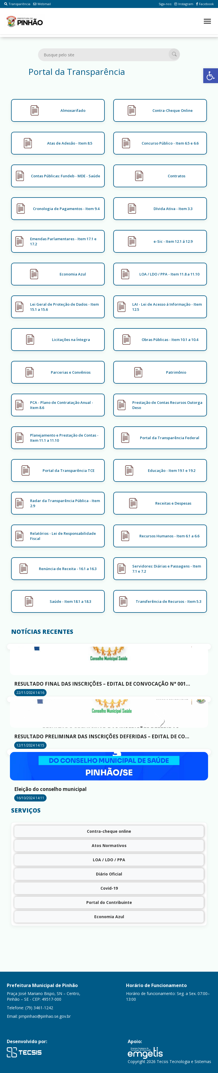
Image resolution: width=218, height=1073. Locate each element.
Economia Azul (109, 916)
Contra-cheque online (109, 831)
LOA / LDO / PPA (109, 859)
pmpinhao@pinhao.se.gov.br (45, 1016)
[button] (210, 75)
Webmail (42, 4)
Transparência (17, 4)
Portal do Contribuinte (109, 902)
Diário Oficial (109, 874)
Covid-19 (109, 888)
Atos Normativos (109, 845)
